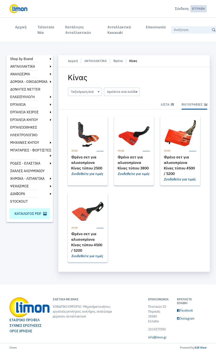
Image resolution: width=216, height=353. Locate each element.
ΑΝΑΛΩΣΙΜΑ (20, 74)
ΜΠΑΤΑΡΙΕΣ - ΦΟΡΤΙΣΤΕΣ (30, 150)
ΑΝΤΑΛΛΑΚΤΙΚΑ (22, 66)
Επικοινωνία (156, 27)
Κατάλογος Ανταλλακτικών (78, 30)
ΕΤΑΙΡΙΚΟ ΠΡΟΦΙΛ (25, 321)
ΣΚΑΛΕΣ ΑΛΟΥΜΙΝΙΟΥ (27, 171)
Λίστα (167, 104)
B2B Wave (201, 348)
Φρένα (118, 61)
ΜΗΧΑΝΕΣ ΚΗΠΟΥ (24, 142)
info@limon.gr (157, 338)
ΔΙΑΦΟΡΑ (17, 194)
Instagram (185, 319)
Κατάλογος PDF (31, 214)
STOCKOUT (19, 201)
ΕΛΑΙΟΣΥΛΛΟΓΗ (22, 97)
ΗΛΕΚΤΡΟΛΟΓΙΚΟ (24, 135)
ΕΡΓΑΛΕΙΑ (18, 104)
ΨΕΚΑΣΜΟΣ (19, 186)
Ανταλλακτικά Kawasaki (119, 30)
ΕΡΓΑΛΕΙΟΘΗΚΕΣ (23, 127)
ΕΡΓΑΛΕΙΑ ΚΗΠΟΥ (24, 120)
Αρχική (21, 26)
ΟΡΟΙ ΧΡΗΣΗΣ (21, 332)
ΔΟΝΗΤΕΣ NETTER (25, 89)
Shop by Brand (21, 59)
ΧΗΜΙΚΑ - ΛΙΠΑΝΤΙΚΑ (27, 178)
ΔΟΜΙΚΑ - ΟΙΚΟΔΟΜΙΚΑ (28, 82)
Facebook (185, 311)
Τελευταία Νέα (46, 30)
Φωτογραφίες (194, 104)
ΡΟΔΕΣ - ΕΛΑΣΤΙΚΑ (25, 163)
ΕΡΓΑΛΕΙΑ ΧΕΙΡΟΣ (24, 112)
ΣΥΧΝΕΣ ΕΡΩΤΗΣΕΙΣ (26, 326)
